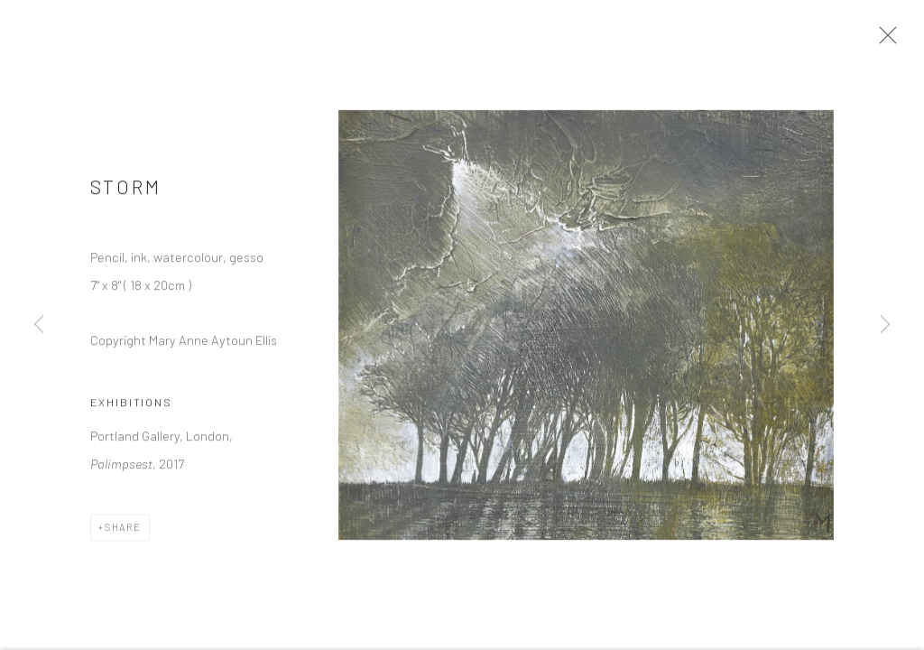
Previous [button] (39, 325)
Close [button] (889, 40)
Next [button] (885, 325)
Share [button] (123, 534)
